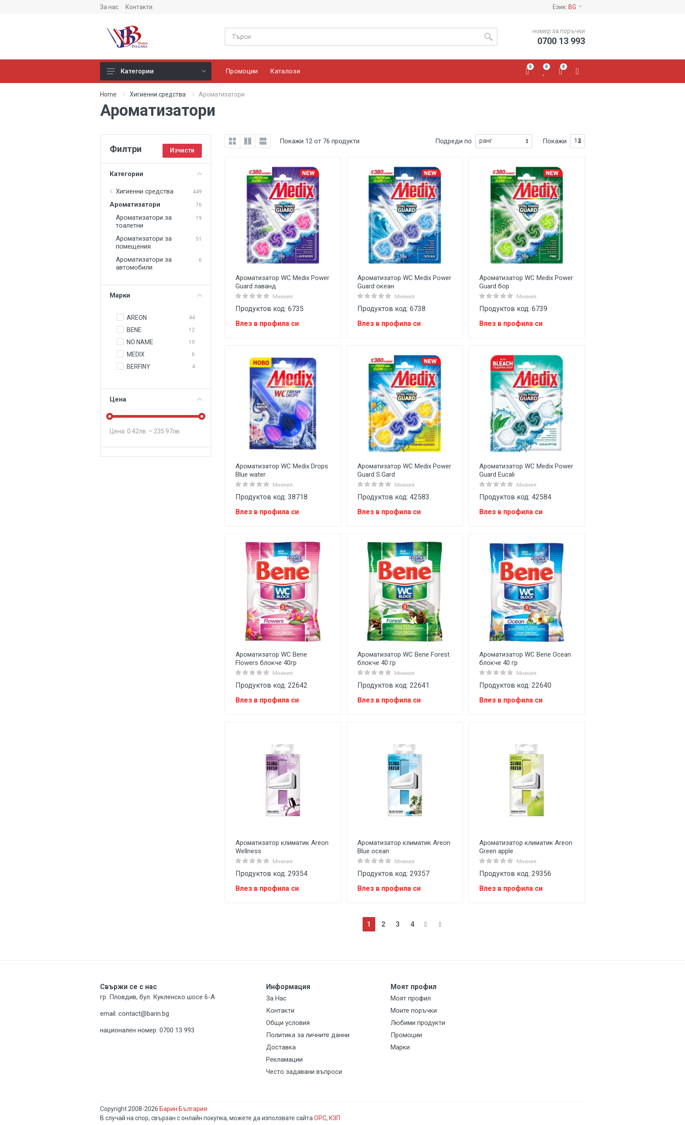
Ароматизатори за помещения (144, 242)
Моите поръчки (414, 1010)
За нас (109, 7)
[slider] (109, 416)
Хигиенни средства (158, 94)
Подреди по (453, 141)
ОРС (320, 1118)
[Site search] (352, 37)
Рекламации (284, 1059)
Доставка (281, 1047)
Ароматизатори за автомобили (144, 263)
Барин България (183, 1108)
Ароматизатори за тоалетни (144, 221)
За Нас (276, 998)
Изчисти (182, 150)
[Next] (426, 924)
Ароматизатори (135, 204)
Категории (156, 71)
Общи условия (288, 1023)
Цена (156, 399)
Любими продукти (418, 1023)
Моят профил (411, 998)
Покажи (555, 141)
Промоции (406, 1035)
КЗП (334, 1118)
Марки (156, 295)
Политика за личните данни (307, 1035)
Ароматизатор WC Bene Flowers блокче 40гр (271, 659)
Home (108, 94)
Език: (567, 6)
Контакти (138, 7)
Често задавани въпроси (304, 1072)
